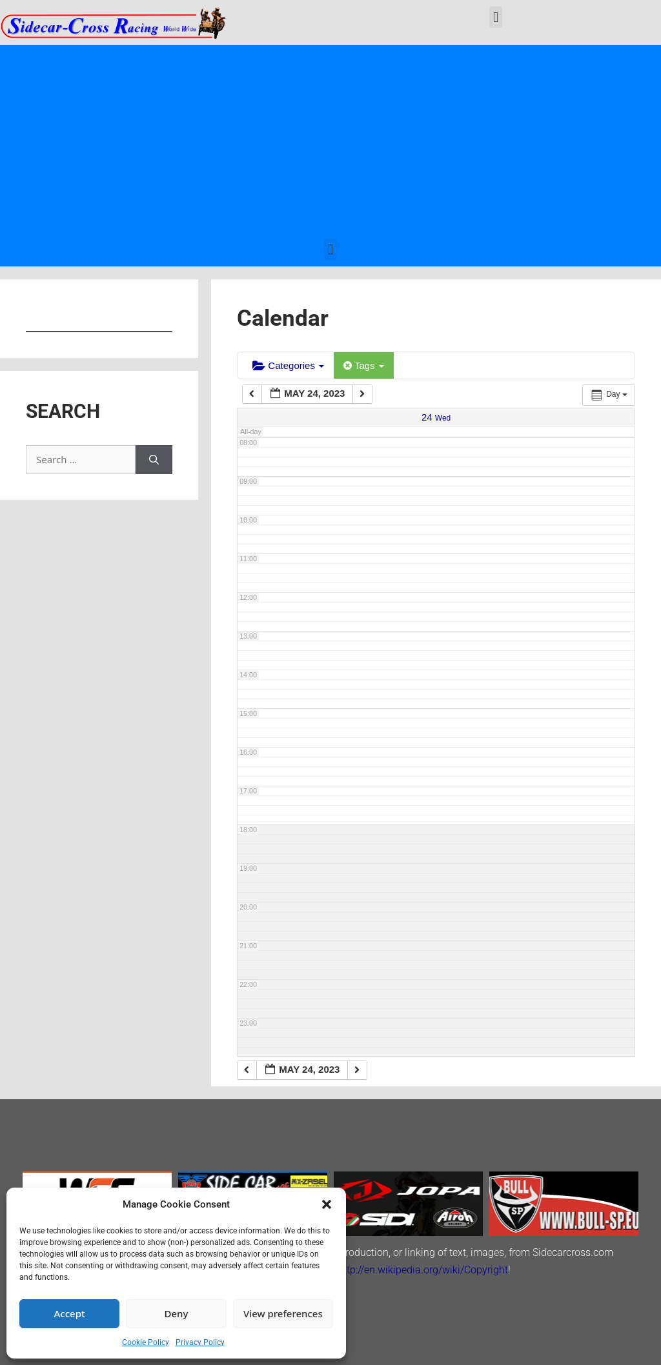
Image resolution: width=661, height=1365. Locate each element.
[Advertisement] (330, 142)
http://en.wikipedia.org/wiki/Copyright (423, 1270)
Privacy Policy (200, 1342)
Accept (69, 1313)
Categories (288, 365)
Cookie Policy (145, 1342)
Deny (176, 1313)
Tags (363, 365)
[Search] (154, 459)
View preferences (283, 1313)
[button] (326, 1204)
